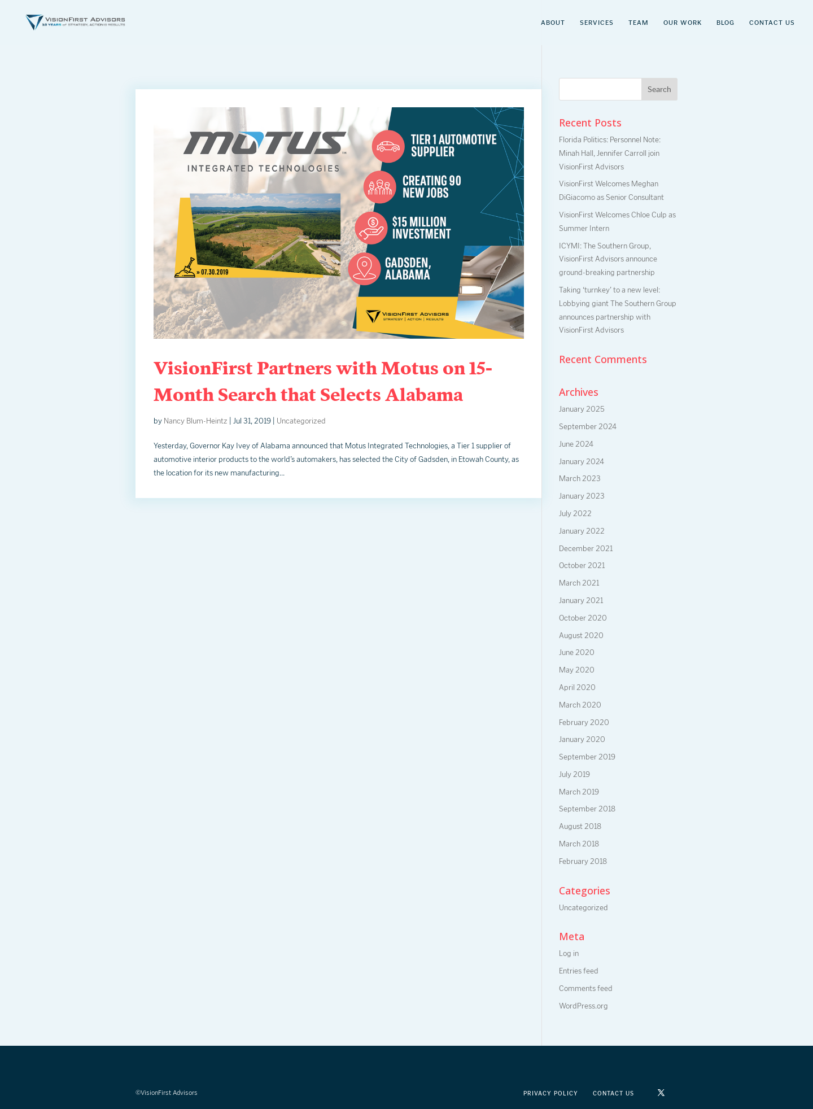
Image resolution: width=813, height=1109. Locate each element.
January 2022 (582, 531)
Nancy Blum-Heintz (196, 421)
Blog (725, 23)
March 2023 (580, 478)
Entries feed (578, 971)
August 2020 (581, 635)
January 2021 (581, 600)
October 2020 (583, 618)
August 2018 (580, 826)
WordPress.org (583, 1006)
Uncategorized (301, 421)
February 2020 (584, 722)
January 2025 (582, 409)
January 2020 (582, 739)
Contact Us (772, 23)
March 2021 (579, 583)
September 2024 (588, 426)
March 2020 (580, 705)
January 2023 (582, 496)
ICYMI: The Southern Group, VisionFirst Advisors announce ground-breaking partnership (608, 259)
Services (597, 23)
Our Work (682, 23)
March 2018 (579, 844)
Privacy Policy (550, 1093)
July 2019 (574, 774)
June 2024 (576, 444)
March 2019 (579, 792)
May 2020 (577, 670)
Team (638, 23)
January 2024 (581, 461)
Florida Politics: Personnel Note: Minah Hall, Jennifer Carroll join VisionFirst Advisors (610, 153)
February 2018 (583, 861)
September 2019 (587, 757)
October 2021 (582, 565)
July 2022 (575, 513)
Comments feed (586, 988)
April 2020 (577, 687)
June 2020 (577, 652)
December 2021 (586, 548)
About (553, 23)
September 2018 (587, 809)
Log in (569, 953)
